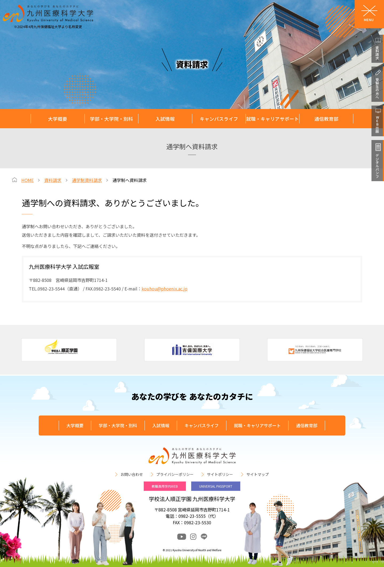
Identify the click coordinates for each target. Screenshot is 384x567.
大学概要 (57, 118)
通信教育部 (326, 118)
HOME (27, 180)
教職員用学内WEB (165, 486)
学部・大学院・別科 (111, 118)
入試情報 (165, 118)
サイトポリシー (220, 474)
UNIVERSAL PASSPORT (215, 486)
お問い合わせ (132, 474)
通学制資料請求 (87, 180)
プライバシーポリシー (175, 474)
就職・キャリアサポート (272, 118)
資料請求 (52, 180)
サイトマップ (257, 474)
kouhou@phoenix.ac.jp (164, 288)
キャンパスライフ (219, 118)
